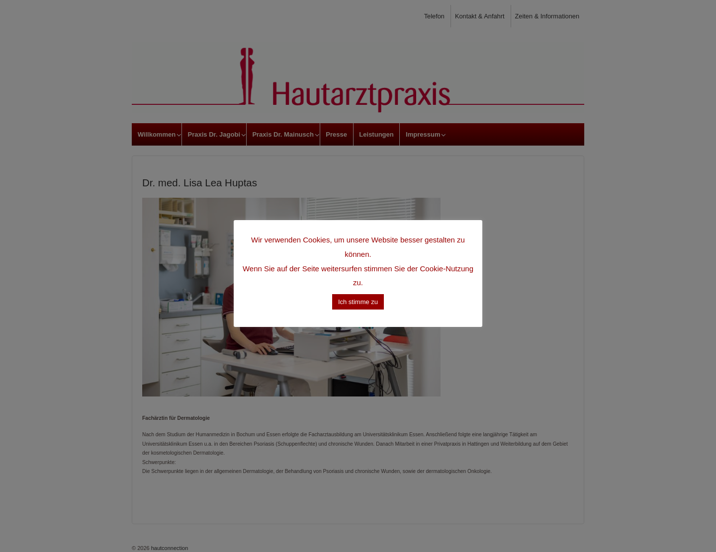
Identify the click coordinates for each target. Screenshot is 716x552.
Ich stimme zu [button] (358, 302)
